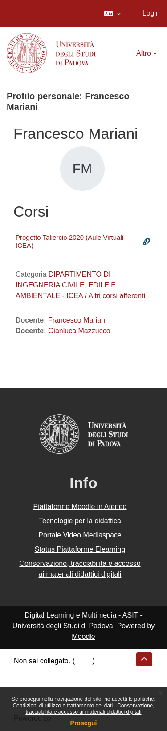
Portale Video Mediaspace (80, 535)
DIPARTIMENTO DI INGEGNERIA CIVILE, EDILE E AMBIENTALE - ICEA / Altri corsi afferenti (80, 285)
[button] (112, 13)
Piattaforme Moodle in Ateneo (80, 506)
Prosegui (83, 723)
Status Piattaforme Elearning (80, 549)
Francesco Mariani (77, 320)
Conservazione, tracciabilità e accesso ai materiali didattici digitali (89, 709)
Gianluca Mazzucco (79, 331)
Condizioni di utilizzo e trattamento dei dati (63, 706)
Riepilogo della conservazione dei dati (74, 671)
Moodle (83, 636)
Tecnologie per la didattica (80, 521)
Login (151, 13)
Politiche (27, 682)
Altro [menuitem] (143, 53)
